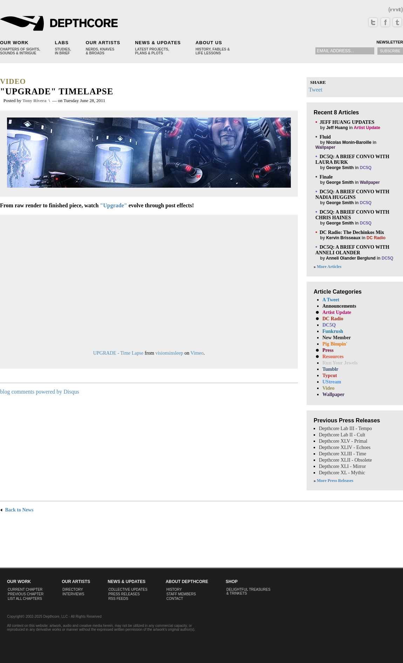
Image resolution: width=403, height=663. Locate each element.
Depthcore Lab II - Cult (342, 434)
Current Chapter (25, 589)
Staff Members (181, 594)
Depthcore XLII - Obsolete (345, 460)
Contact (174, 599)
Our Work (14, 42)
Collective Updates (128, 589)
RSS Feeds (118, 599)
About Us (209, 42)
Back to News (16, 510)
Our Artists (103, 42)
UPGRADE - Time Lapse (118, 353)
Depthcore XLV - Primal (343, 441)
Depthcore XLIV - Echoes (344, 447)
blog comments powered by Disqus (39, 392)
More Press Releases (335, 480)
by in (347, 124)
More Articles (329, 266)
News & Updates (158, 42)
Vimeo (197, 353)
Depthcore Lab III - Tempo (345, 428)
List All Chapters (25, 599)
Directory (72, 589)
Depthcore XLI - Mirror (342, 466)
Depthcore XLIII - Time (342, 453)
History (174, 589)
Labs (61, 42)
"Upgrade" (113, 205)
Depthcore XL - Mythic (342, 472)
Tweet (315, 90)
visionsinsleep (169, 353)
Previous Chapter (25, 594)
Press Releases (123, 594)
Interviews (73, 594)
